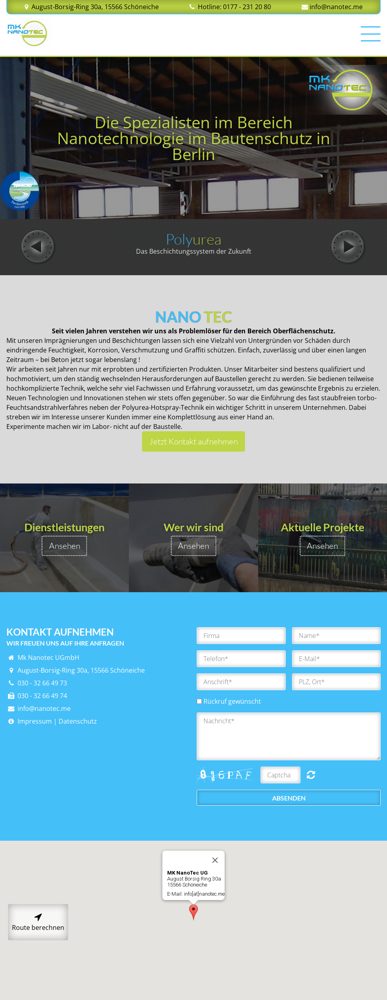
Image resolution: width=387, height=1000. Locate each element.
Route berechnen (38, 922)
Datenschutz (78, 721)
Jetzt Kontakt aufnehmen (193, 441)
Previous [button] (38, 247)
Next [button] (349, 247)
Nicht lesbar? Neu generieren (311, 774)
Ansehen (64, 545)
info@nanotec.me (336, 6)
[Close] (215, 876)
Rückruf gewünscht (232, 701)
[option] (193, 243)
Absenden (289, 798)
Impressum (29, 721)
